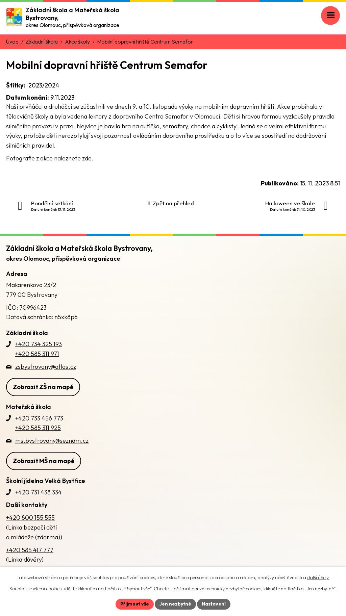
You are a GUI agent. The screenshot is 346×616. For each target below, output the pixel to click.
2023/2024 (43, 85)
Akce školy (77, 41)
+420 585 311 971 (37, 354)
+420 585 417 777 (29, 550)
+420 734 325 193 (38, 344)
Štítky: (15, 85)
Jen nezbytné (175, 604)
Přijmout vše (134, 604)
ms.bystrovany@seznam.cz (52, 440)
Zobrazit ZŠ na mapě (43, 387)
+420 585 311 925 (38, 428)
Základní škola (42, 41)
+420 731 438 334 (38, 492)
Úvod (12, 41)
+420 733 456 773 (39, 418)
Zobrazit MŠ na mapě (43, 461)
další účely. (318, 577)
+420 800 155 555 (30, 517)
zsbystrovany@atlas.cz (45, 366)
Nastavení (214, 604)
